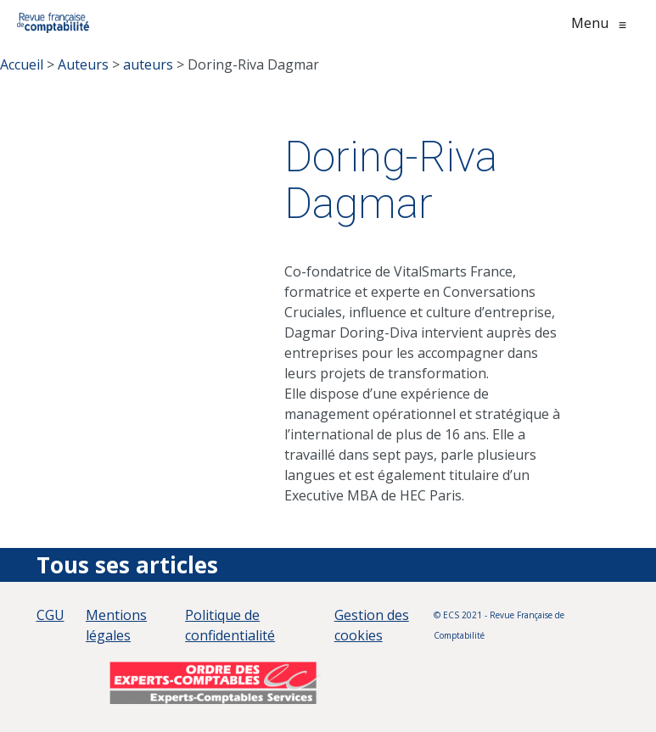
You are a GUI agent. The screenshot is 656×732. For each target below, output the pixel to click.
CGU (50, 615)
